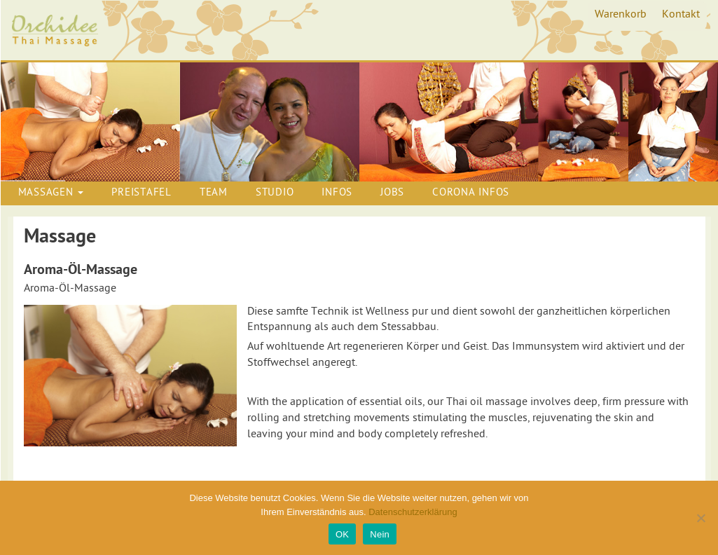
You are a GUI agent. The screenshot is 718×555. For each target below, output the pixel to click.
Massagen (51, 193)
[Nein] (700, 518)
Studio (275, 193)
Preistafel (141, 193)
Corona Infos (470, 193)
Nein (379, 534)
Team (214, 193)
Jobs (392, 193)
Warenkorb (621, 15)
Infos (337, 193)
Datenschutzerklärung (412, 512)
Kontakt (681, 15)
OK (342, 534)
